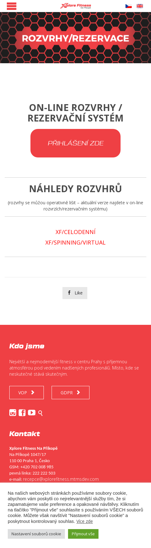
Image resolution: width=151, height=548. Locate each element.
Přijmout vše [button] (83, 534)
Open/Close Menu (11, 6)
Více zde (84, 521)
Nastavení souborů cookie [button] (36, 534)
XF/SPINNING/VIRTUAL (75, 242)
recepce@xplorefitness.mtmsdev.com (61, 479)
